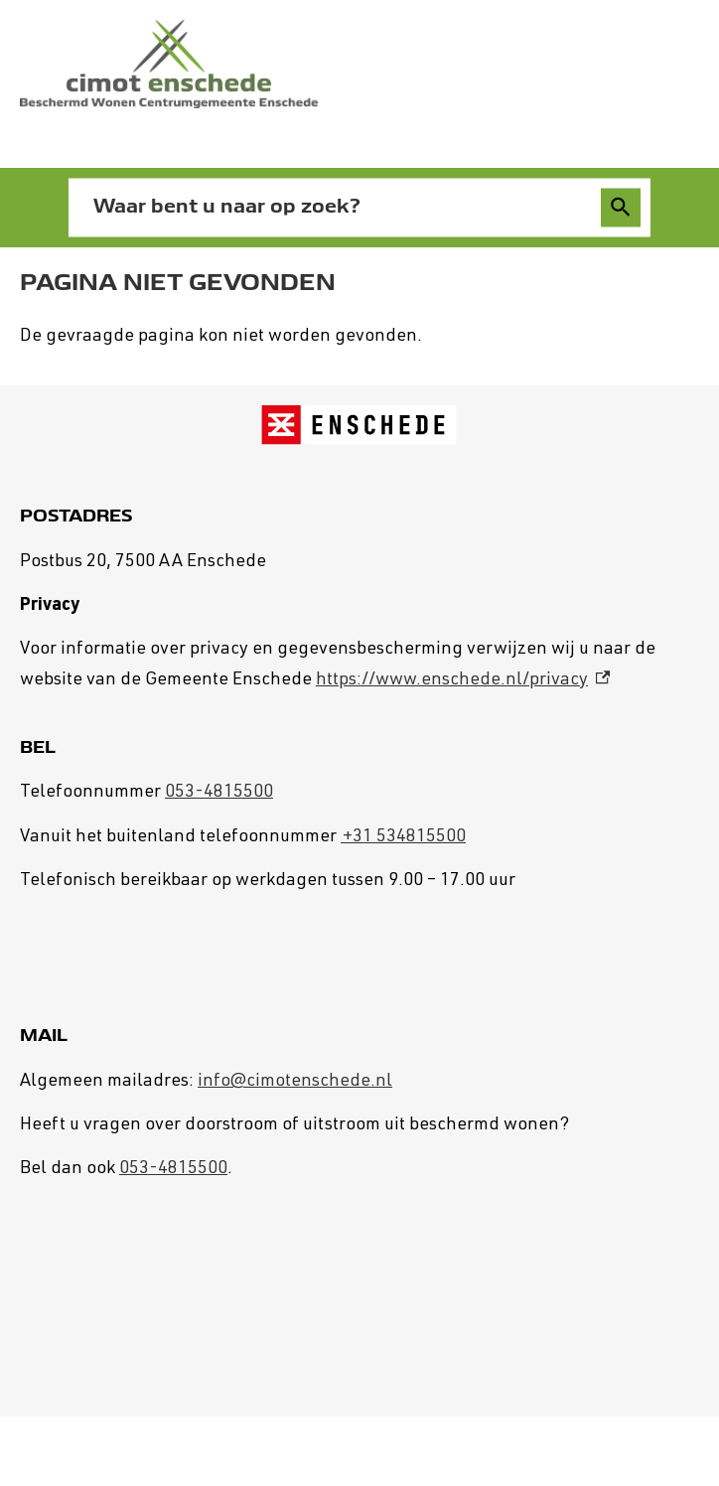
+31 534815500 (403, 837)
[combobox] (338, 206)
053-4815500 (219, 793)
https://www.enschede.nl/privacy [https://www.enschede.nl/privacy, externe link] (463, 680)
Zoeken (617, 208)
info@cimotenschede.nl (295, 1082)
